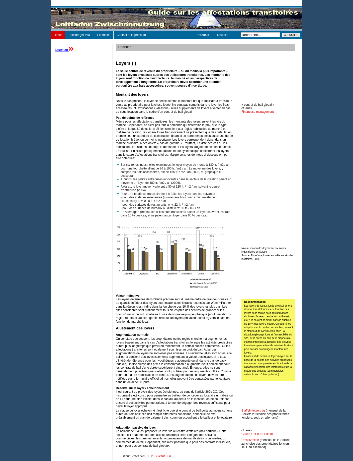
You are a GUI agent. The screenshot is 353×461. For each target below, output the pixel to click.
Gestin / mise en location (257, 434)
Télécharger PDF (79, 35)
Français (203, 35)
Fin (169, 456)
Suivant (160, 456)
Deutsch (222, 35)
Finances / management (257, 111)
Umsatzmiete (250, 440)
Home (58, 35)
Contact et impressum (131, 35)
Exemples (103, 35)
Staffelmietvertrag (253, 410)
